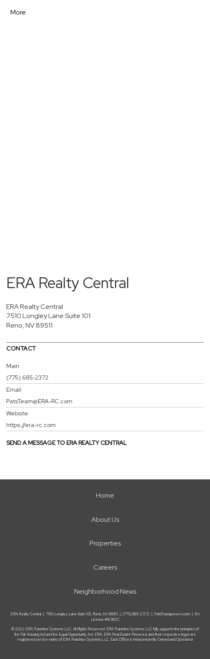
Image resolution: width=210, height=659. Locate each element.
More (18, 12)
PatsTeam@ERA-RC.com (39, 401)
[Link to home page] (72, 12)
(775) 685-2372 (27, 377)
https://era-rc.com (31, 425)
